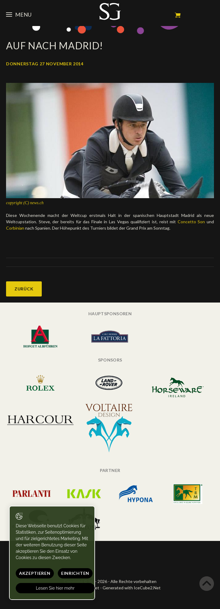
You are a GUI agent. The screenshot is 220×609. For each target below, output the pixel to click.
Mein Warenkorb (178, 15)
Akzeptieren (35, 573)
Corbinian (15, 228)
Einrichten (75, 573)
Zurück (24, 288)
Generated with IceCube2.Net (132, 587)
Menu (18, 14)
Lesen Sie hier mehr (55, 588)
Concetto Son (192, 221)
